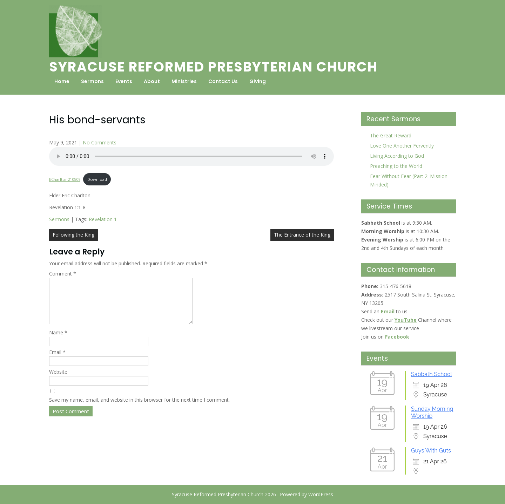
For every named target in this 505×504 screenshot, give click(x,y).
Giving (257, 81)
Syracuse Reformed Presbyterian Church (213, 66)
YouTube (406, 319)
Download (97, 179)
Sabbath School (431, 374)
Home (61, 81)
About (152, 81)
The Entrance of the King (302, 234)
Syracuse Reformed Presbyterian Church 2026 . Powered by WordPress (252, 494)
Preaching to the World (396, 166)
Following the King (73, 234)
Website (58, 380)
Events (123, 81)
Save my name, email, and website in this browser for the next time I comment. (139, 408)
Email (57, 360)
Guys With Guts (431, 450)
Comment (62, 273)
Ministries (184, 81)
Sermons (92, 81)
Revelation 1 (103, 219)
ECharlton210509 (64, 179)
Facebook (397, 336)
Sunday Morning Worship (432, 412)
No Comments (99, 142)
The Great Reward (390, 135)
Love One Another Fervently (402, 145)
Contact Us (223, 81)
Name (58, 341)
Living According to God (397, 155)
